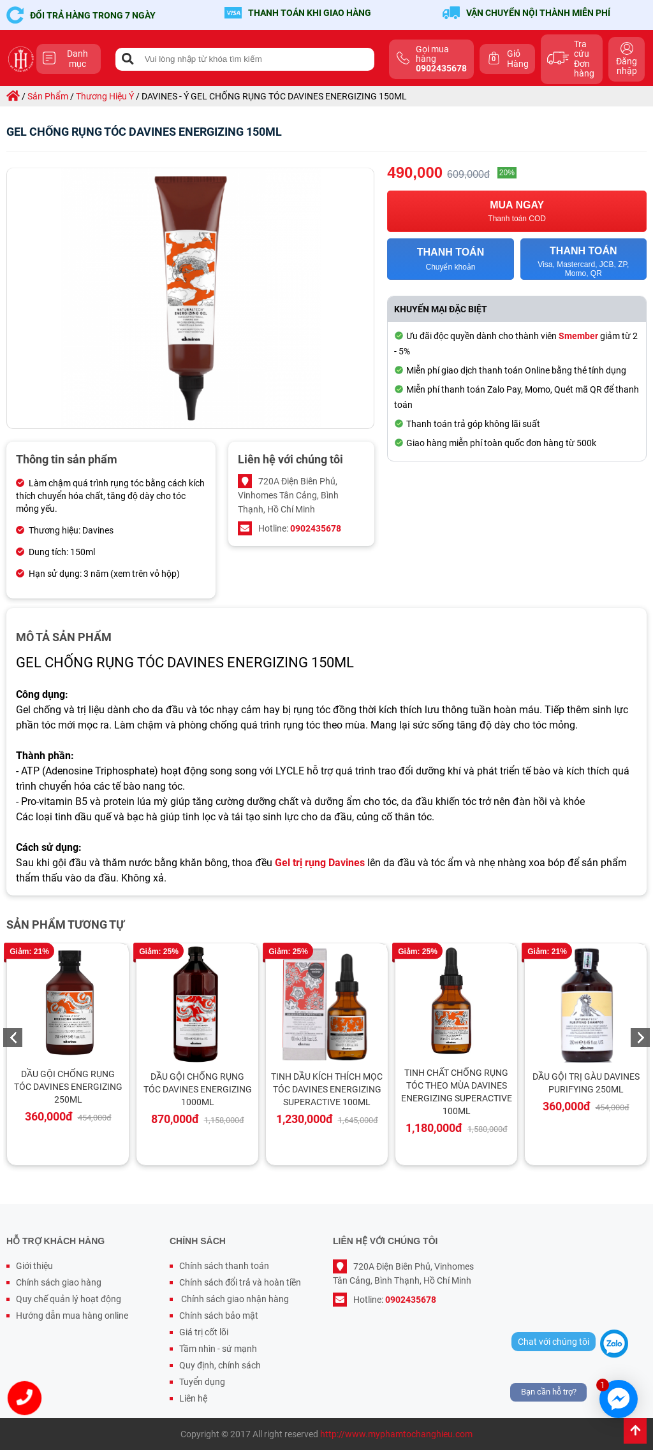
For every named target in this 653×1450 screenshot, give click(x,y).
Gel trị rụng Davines (320, 863)
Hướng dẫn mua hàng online (72, 1315)
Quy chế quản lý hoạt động (68, 1299)
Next (640, 1037)
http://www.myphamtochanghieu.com (396, 1434)
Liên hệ (193, 1398)
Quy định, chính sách (220, 1365)
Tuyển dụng (202, 1382)
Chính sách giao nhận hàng (234, 1299)
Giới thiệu (34, 1266)
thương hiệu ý (105, 96)
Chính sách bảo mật (218, 1315)
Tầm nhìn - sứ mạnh (218, 1349)
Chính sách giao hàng (58, 1282)
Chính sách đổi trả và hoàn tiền (240, 1282)
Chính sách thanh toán (224, 1266)
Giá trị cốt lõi (203, 1332)
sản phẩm (47, 96)
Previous (12, 1037)
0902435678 (315, 528)
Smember (578, 336)
